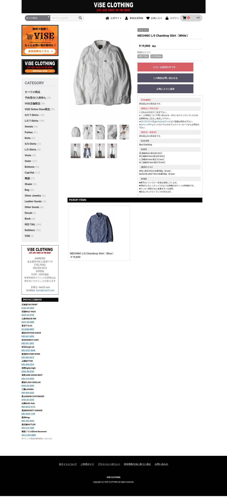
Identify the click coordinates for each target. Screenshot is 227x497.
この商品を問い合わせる (165, 78)
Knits (28, 139)
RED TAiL (30, 225)
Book (28, 219)
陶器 (27, 179)
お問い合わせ (161, 465)
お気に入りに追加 (165, 89)
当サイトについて (68, 465)
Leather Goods (33, 202)
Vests (28, 156)
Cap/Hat (29, 173)
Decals (28, 213)
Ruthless (30, 231)
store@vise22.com (45, 291)
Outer (28, 162)
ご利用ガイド (87, 465)
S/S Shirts (30, 144)
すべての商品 (32, 93)
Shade (28, 185)
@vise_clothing (146, 125)
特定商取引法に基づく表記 (137, 465)
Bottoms (30, 167)
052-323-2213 (146, 122)
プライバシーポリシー (109, 465)
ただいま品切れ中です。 (165, 68)
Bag (27, 190)
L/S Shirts (30, 150)
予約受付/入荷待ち (35, 98)
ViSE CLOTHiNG (113, 478)
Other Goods (32, 208)
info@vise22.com (163, 122)
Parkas (29, 133)
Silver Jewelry (33, 196)
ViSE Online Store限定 (37, 110)
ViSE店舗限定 (32, 104)
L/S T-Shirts (31, 121)
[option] (101, 75)
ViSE (27, 236)
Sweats (29, 127)
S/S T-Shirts (32, 116)
